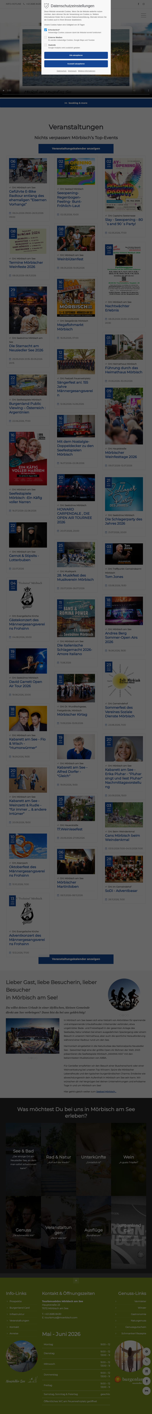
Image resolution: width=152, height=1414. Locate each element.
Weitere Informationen (86, 71)
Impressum (72, 71)
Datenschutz (62, 71)
